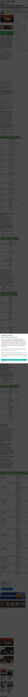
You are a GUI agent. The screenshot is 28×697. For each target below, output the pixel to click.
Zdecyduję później (3, 361)
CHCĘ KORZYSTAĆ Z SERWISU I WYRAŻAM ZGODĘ (14, 359)
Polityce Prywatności (15, 344)
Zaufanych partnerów (7, 343)
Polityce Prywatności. (7, 356)
